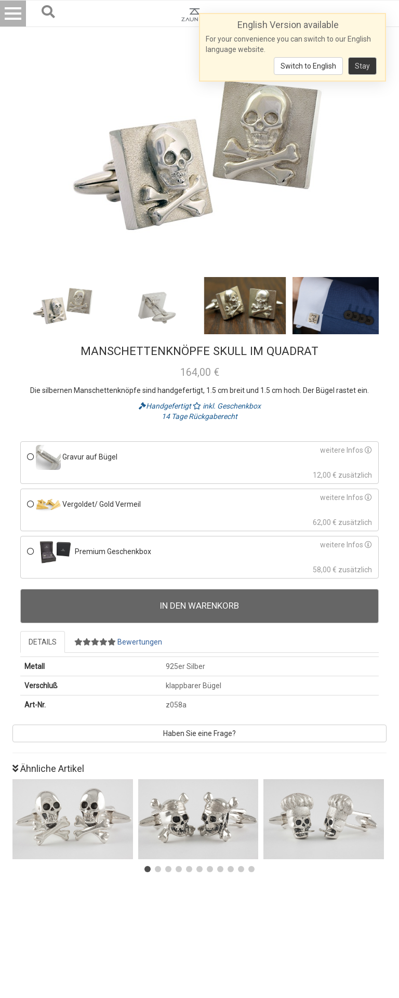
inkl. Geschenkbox (227, 406)
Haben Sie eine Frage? (199, 733)
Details (43, 642)
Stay (362, 66)
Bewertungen (118, 642)
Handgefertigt (166, 406)
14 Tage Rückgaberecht (199, 416)
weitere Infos (346, 450)
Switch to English (308, 66)
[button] (147, 869)
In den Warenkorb (199, 605)
